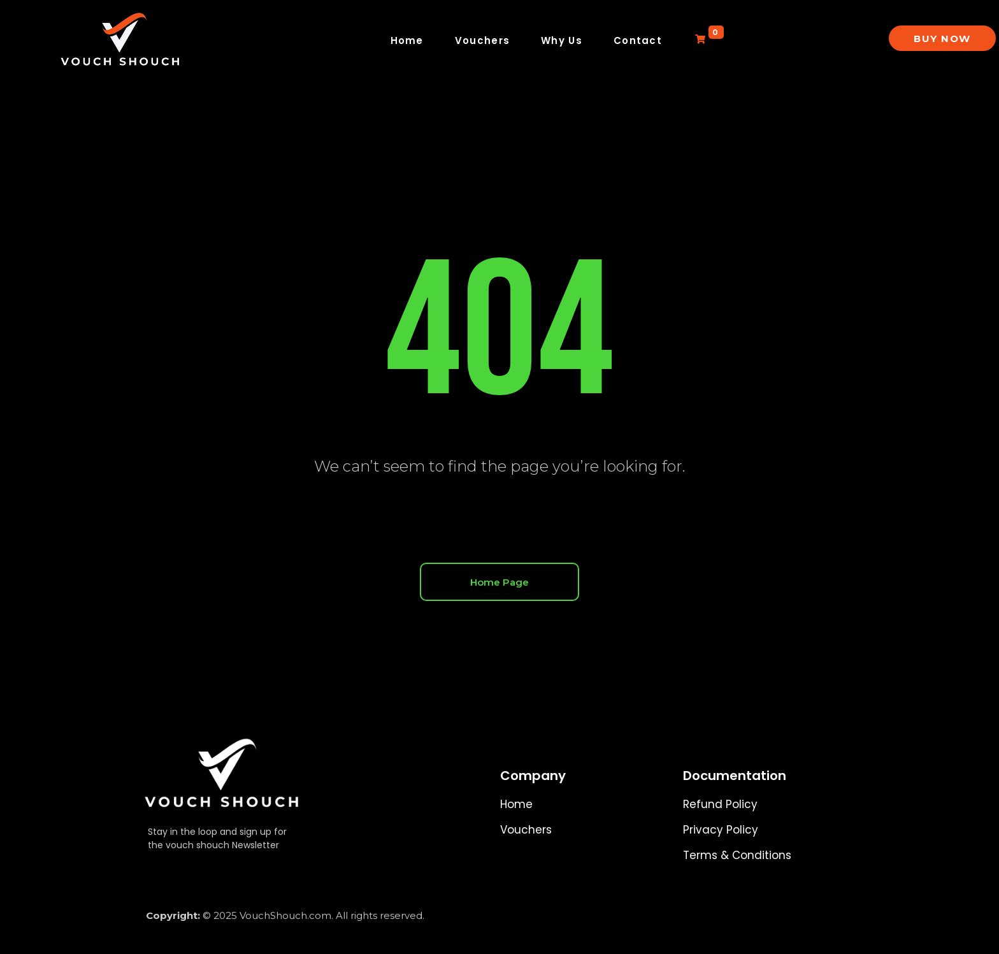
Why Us (561, 40)
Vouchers (482, 40)
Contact (638, 40)
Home (407, 40)
